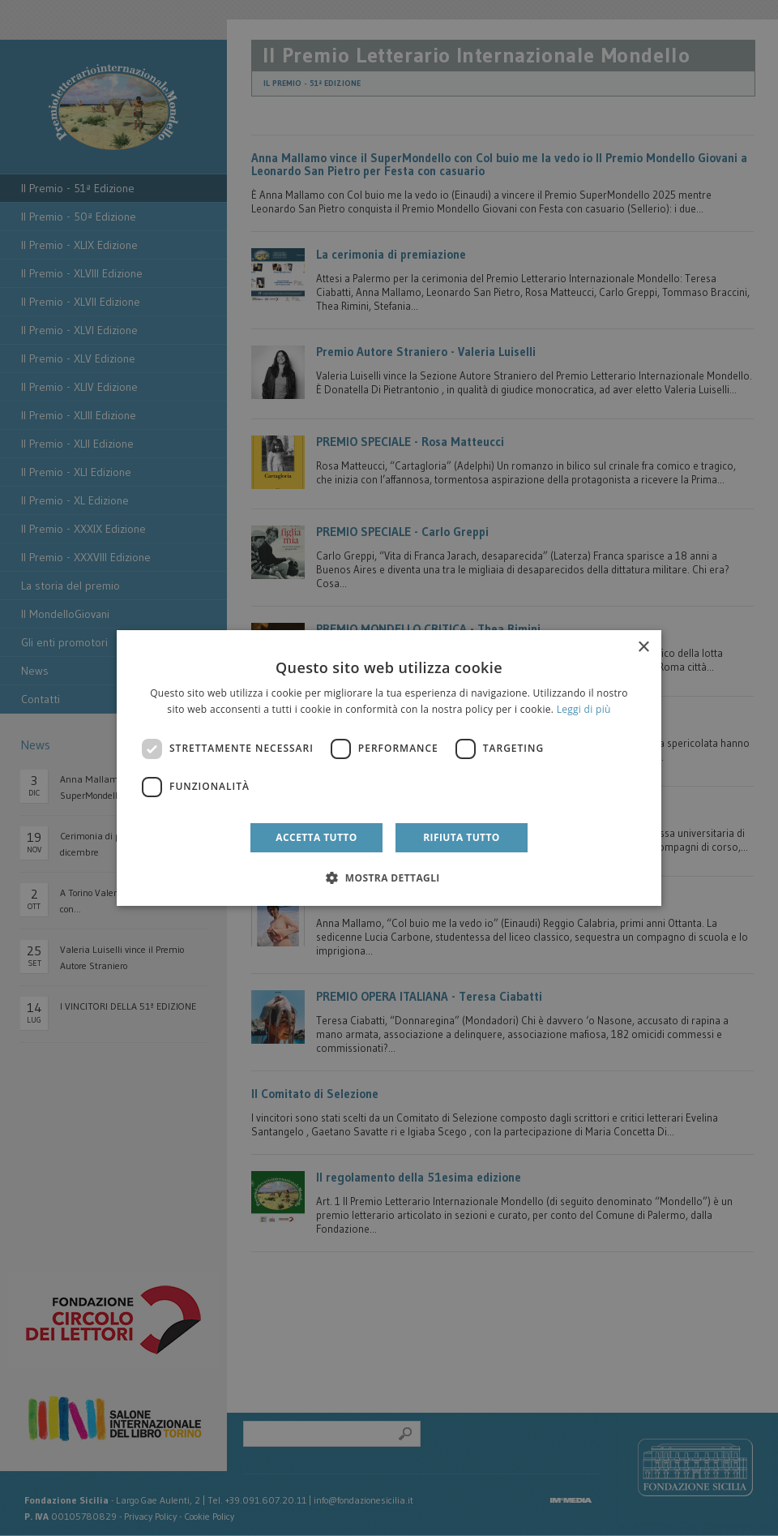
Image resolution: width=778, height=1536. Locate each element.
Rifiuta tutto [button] (461, 837)
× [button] (643, 647)
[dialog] (389, 768)
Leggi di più (584, 709)
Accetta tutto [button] (316, 837)
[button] (389, 877)
